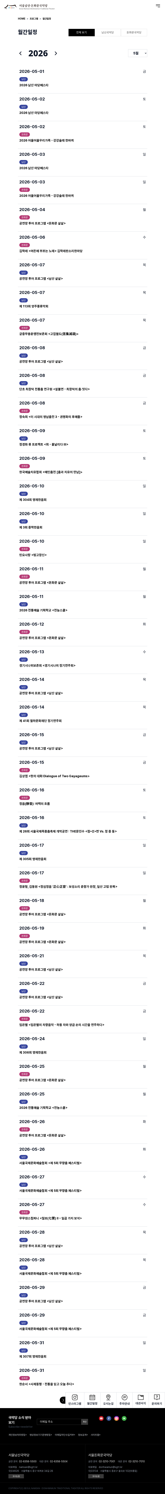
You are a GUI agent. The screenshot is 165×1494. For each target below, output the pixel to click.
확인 (84, 1422)
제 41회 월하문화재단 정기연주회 (40, 721)
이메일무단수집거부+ (65, 1434)
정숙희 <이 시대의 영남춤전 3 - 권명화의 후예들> (50, 417)
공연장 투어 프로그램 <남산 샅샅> (41, 278)
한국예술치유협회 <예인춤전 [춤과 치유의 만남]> (50, 472)
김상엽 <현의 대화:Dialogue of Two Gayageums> (54, 776)
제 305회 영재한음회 (32, 859)
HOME (21, 18)
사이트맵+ (96, 1434)
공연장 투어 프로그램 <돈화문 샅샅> (42, 223)
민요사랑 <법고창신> (33, 555)
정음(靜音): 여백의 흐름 (34, 804)
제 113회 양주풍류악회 (33, 306)
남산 (23, 79)
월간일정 (47, 18)
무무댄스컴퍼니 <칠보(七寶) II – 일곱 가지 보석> (50, 1218)
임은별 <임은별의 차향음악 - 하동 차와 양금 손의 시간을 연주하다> (61, 1025)
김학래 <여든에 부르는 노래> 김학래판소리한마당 (51, 251)
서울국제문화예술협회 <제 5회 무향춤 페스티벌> (50, 1163)
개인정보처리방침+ (17, 1434)
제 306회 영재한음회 (33, 1052)
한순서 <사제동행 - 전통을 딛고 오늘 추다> (46, 1384)
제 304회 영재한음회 (33, 500)
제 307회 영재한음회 (32, 1356)
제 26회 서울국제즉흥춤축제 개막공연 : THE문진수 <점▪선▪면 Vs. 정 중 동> (68, 831)
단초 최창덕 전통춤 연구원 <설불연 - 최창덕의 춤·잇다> (54, 389)
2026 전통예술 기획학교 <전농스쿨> (43, 610)
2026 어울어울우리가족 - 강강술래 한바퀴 (46, 140)
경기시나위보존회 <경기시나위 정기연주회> (47, 665)
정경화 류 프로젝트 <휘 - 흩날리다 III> (43, 444)
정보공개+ (83, 1434)
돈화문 (24, 134)
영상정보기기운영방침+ (41, 1434)
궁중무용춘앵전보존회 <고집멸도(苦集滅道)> (49, 334)
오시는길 (16, 1476)
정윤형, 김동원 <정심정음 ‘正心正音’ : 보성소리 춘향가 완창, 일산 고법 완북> (68, 886)
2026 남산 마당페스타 (33, 85)
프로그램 (34, 18)
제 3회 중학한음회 (30, 527)
